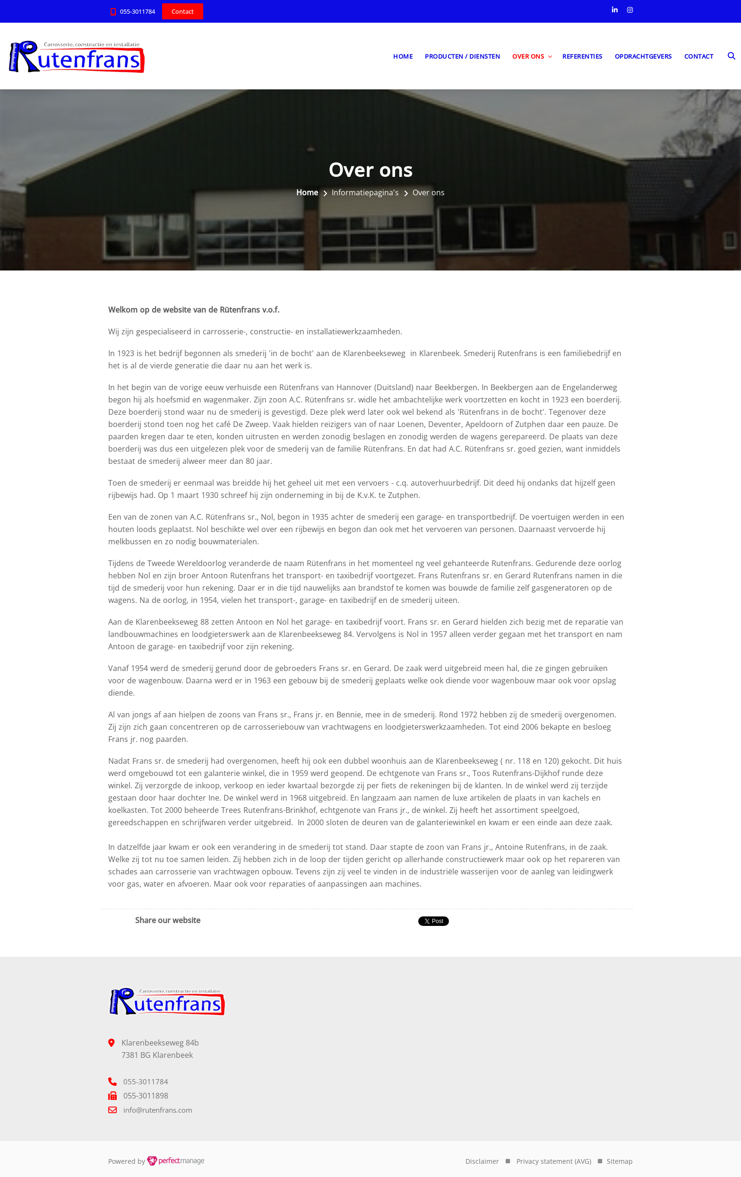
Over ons (528, 56)
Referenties (582, 56)
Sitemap (620, 1161)
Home (403, 56)
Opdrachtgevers (643, 56)
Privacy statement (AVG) (554, 1161)
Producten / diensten (462, 56)
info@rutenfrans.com (157, 1110)
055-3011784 (137, 11)
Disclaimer (482, 1161)
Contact (699, 56)
